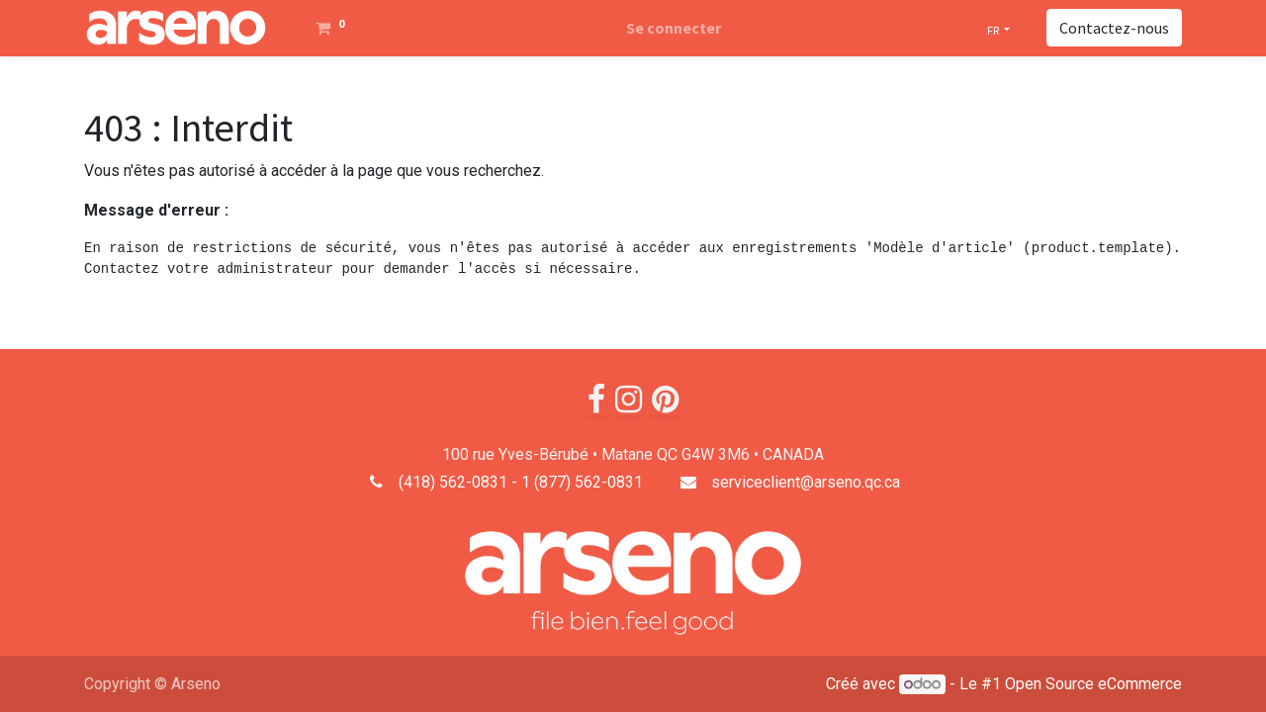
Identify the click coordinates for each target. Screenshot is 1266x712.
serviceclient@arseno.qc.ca (805, 482)
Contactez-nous (1114, 28)
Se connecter (673, 28)
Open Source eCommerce (1093, 683)
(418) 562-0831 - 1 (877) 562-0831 (521, 482)
